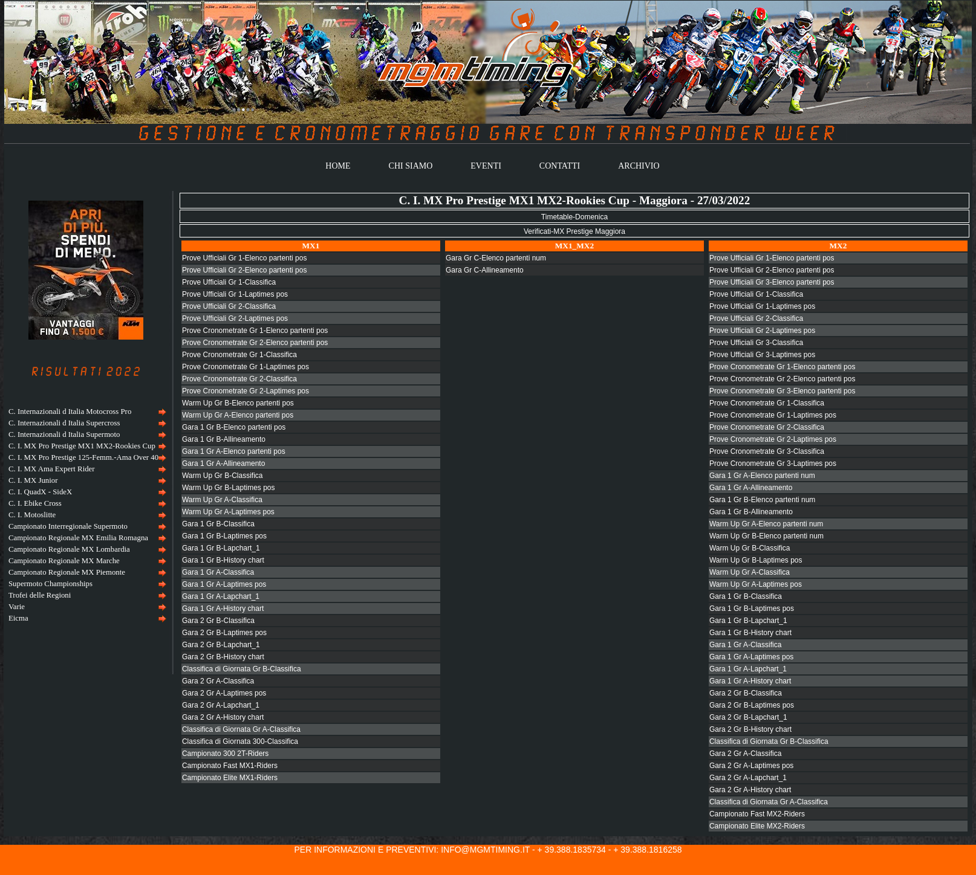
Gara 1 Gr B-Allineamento (223, 439)
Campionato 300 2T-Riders (225, 753)
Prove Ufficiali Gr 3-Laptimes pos (762, 354)
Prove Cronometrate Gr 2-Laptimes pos (245, 391)
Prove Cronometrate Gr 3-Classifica (766, 451)
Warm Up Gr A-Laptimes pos (228, 512)
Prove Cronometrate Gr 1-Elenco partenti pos (255, 330)
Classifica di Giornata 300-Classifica (240, 741)
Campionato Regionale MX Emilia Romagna (78, 538)
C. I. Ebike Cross (35, 503)
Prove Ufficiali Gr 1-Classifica (229, 282)
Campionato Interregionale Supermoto (68, 526)
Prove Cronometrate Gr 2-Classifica (239, 379)
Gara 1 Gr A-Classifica (218, 572)
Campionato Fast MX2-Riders (757, 814)
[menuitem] (86, 412)
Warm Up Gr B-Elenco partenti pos (238, 403)
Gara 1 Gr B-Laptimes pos (224, 536)
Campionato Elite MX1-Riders (230, 777)
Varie (16, 606)
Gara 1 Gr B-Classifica (218, 524)
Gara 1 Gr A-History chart (223, 608)
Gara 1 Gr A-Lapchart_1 (220, 596)
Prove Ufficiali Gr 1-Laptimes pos (235, 294)
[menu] (86, 515)
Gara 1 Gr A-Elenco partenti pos (233, 451)
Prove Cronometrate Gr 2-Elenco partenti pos (255, 342)
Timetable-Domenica (574, 217)
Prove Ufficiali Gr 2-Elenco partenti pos (244, 270)
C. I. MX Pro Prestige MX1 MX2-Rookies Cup (81, 446)
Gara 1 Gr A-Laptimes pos (224, 584)
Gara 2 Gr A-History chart (223, 717)
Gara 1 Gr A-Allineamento (223, 463)
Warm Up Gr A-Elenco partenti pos (237, 415)
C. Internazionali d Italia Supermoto (64, 434)
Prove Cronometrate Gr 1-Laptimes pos (245, 367)
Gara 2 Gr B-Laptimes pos (224, 632)
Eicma (18, 618)
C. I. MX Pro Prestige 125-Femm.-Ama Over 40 (83, 457)
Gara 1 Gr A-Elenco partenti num (762, 475)
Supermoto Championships (50, 584)
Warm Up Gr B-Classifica (222, 475)
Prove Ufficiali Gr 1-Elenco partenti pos (244, 258)
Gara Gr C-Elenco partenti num (496, 258)
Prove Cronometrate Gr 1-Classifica (239, 354)
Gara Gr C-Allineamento (485, 270)
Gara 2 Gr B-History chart (223, 657)
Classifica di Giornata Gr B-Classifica (241, 669)
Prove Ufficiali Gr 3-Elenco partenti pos (771, 282)
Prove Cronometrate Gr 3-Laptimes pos (772, 463)
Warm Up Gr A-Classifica (222, 500)
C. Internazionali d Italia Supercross (64, 423)
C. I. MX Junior (32, 480)
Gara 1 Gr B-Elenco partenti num (762, 500)
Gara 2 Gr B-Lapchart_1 (221, 645)
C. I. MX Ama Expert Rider (51, 469)
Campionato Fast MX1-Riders (230, 765)
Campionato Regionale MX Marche (64, 561)
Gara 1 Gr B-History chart (223, 560)
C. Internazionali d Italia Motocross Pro (69, 411)
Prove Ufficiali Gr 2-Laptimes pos (235, 318)
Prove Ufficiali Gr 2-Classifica (229, 306)
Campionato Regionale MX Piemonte (66, 572)
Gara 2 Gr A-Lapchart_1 (220, 705)
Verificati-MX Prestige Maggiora (574, 231)
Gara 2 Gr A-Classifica (218, 681)
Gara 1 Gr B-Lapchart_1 (221, 548)
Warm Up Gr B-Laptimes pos (228, 487)
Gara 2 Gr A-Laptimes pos (224, 693)
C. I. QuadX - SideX (40, 492)
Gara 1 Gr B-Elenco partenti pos (233, 427)
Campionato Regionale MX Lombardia (69, 549)
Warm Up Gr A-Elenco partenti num (766, 524)
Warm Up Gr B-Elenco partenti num (766, 536)
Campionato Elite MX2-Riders (757, 826)
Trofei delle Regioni (39, 595)
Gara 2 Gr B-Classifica (218, 620)
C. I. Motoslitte (32, 515)
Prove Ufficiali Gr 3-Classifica (756, 342)
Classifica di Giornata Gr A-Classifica (241, 729)
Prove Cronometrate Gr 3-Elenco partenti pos (782, 391)
